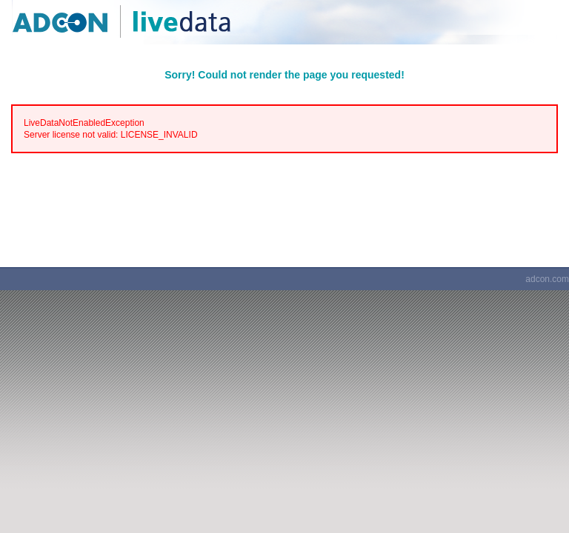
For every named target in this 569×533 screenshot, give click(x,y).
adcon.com (547, 279)
